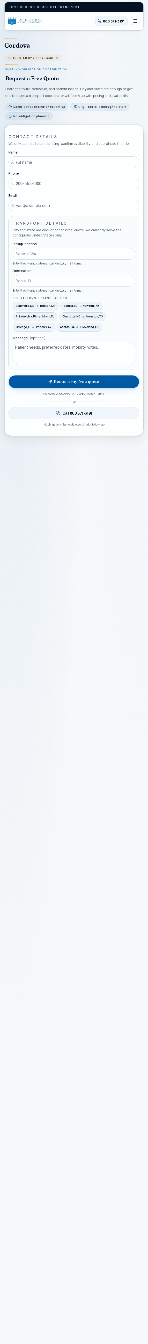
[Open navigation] (135, 21)
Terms (100, 393)
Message (29, 337)
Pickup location (25, 244)
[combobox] (74, 254)
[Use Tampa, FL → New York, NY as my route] (82, 305)
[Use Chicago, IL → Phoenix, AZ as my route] (34, 327)
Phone (13, 173)
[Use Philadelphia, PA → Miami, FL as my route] (35, 316)
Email (12, 195)
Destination (22, 270)
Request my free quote (73, 381)
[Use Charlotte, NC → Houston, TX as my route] (82, 316)
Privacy (90, 393)
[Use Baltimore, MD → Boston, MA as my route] (36, 305)
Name (13, 152)
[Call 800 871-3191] (111, 21)
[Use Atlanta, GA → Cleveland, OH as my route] (80, 327)
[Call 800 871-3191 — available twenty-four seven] (73, 413)
